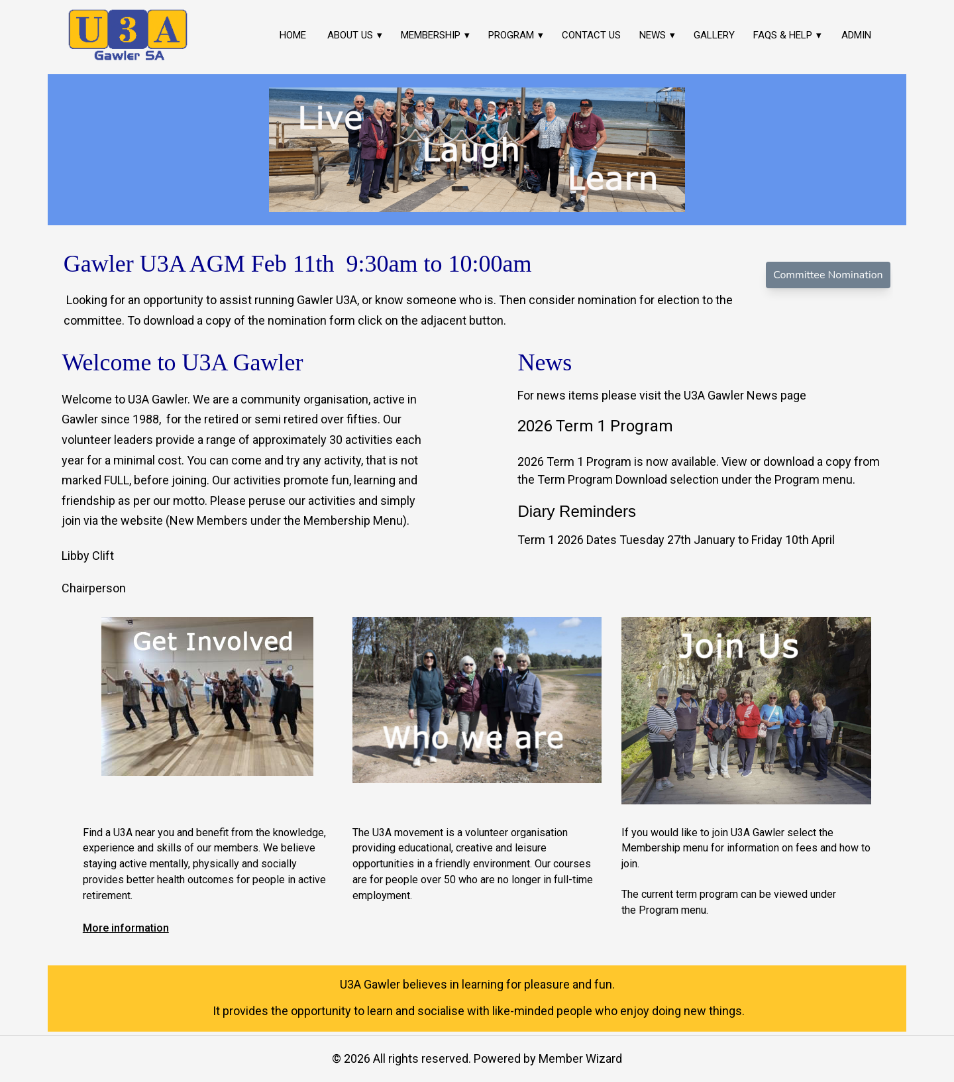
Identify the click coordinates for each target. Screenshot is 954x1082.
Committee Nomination (827, 275)
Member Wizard (580, 1058)
